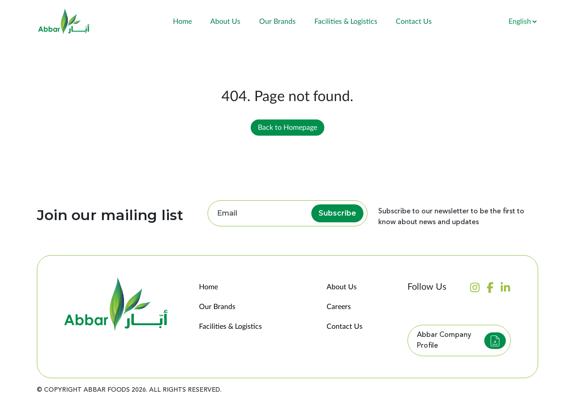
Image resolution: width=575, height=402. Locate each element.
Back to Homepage (287, 127)
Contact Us (414, 21)
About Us (225, 21)
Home (182, 21)
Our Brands (277, 21)
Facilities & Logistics (345, 21)
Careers (339, 306)
